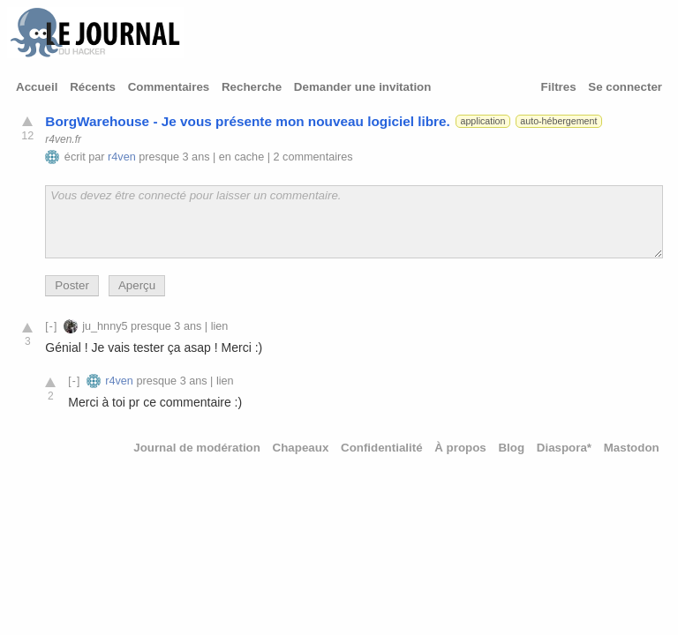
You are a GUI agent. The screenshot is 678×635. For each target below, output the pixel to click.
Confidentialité (382, 447)
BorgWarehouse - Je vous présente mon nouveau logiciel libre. (247, 121)
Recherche (252, 86)
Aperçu (136, 285)
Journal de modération (196, 447)
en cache (241, 157)
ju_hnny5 (104, 326)
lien (220, 326)
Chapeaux (301, 447)
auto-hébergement (558, 121)
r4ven (122, 157)
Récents (93, 86)
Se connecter (625, 86)
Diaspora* (564, 447)
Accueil (36, 86)
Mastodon (631, 447)
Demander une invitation (363, 86)
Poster (72, 285)
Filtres (558, 86)
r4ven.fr (63, 139)
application (482, 121)
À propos (460, 447)
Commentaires (169, 86)
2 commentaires (313, 157)
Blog (511, 447)
